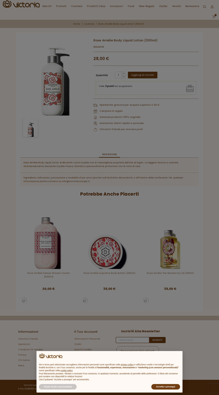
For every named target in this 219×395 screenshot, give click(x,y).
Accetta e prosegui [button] (165, 386)
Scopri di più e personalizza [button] (58, 386)
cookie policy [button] (67, 370)
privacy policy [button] (127, 364)
